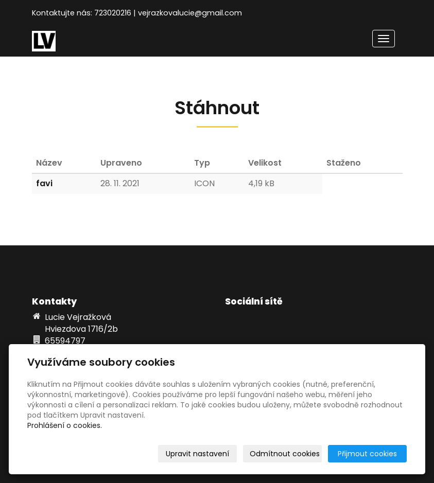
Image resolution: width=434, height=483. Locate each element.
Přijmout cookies (367, 454)
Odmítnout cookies (285, 454)
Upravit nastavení (197, 454)
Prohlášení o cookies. (64, 425)
